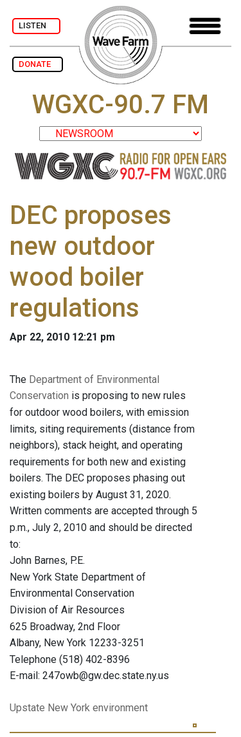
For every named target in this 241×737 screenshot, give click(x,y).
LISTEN (36, 25)
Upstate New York (50, 708)
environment (120, 708)
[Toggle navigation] (205, 26)
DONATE (38, 64)
